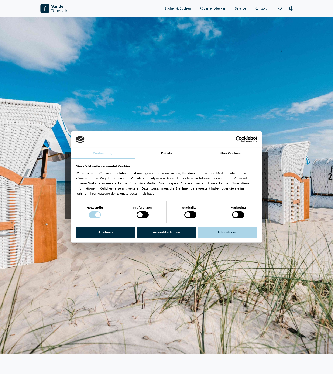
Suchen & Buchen (177, 8)
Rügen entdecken (212, 8)
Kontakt (261, 8)
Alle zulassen (227, 232)
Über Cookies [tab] (230, 153)
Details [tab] (166, 153)
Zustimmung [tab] (103, 153)
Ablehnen (105, 232)
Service (240, 8)
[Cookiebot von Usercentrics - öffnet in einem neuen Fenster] (238, 139)
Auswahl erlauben (166, 232)
